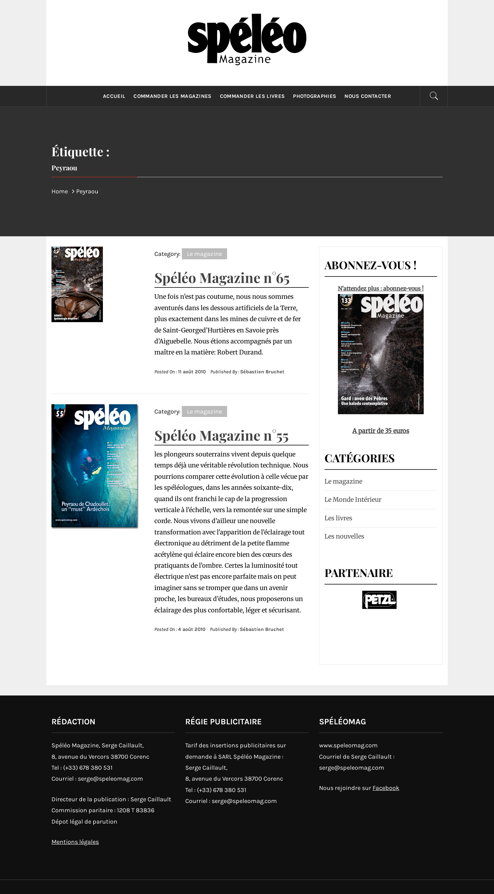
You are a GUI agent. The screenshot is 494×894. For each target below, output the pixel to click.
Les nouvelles (344, 536)
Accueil (114, 96)
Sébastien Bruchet (262, 372)
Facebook (386, 788)
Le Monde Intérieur (353, 499)
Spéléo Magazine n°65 (222, 277)
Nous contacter (367, 96)
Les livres (338, 518)
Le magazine (204, 254)
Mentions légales (75, 842)
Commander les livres (252, 96)
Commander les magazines (172, 96)
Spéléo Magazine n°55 (221, 435)
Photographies (314, 96)
